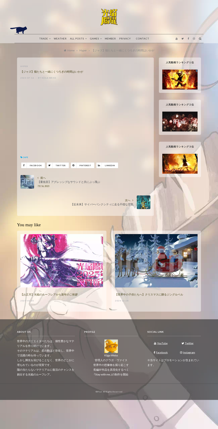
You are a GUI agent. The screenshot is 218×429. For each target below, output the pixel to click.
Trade (44, 38)
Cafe (25, 157)
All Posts (78, 38)
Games (96, 38)
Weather (60, 38)
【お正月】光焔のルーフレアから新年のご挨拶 (49, 294)
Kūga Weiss (49, 78)
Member (110, 38)
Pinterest (81, 165)
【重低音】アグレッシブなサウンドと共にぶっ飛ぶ (68, 181)
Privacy (125, 38)
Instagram (187, 352)
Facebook (31, 165)
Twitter (56, 165)
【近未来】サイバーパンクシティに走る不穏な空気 (102, 204)
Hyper (24, 66)
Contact (142, 38)
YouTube (161, 343)
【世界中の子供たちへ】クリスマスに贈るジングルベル (149, 294)
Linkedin (105, 165)
